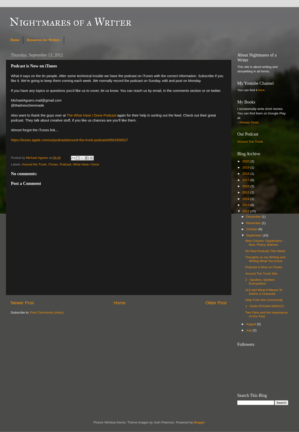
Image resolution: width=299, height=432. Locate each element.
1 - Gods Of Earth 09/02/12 (264, 306)
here (261, 90)
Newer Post (22, 302)
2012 (246, 211)
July (249, 330)
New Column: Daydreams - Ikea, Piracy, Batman (264, 242)
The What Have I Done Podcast (91, 115)
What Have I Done (86, 164)
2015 (246, 192)
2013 (246, 205)
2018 (246, 173)
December (254, 216)
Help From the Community (264, 300)
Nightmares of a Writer (70, 22)
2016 (246, 186)
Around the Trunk (34, 164)
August (251, 324)
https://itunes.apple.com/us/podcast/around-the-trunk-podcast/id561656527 (69, 140)
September (254, 235)
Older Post (216, 302)
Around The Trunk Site (261, 273)
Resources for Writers (43, 40)
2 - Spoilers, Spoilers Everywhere (260, 281)
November (254, 223)
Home (14, 40)
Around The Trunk (250, 141)
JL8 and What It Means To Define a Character (264, 292)
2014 (246, 199)
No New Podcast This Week (265, 251)
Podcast (65, 164)
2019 (246, 167)
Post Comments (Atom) (47, 312)
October (252, 229)
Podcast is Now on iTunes (263, 267)
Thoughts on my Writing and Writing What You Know (265, 259)
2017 (246, 180)
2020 (246, 161)
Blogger (199, 422)
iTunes (53, 164)
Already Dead (249, 122)
